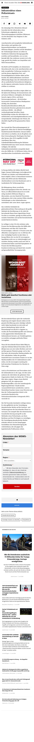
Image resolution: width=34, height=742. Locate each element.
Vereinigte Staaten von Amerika (10, 519)
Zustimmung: (7, 465)
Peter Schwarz (5, 16)
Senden (17, 486)
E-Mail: (5, 442)
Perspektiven (26, 519)
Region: (5, 457)
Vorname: (6, 450)
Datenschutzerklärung (17, 472)
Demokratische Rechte (8, 515)
